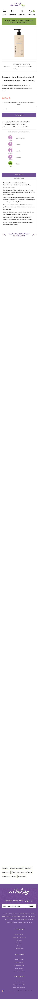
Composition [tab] (19, 178)
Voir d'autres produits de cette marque (22, 68)
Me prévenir (19, 115)
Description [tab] (19, 175)
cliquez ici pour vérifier (9, 993)
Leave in (28, 868)
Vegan (13, 876)
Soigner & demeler (16, 868)
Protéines (5, 876)
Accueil (4, 868)
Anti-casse (6, 872)
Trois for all (22, 876)
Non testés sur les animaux (22, 872)
